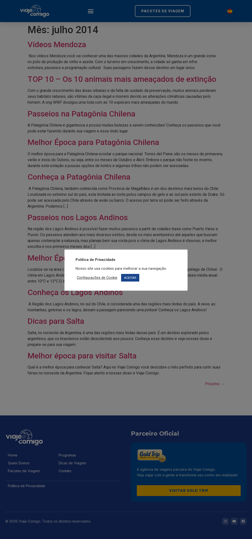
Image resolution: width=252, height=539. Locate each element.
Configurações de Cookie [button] (97, 277)
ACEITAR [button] (130, 278)
